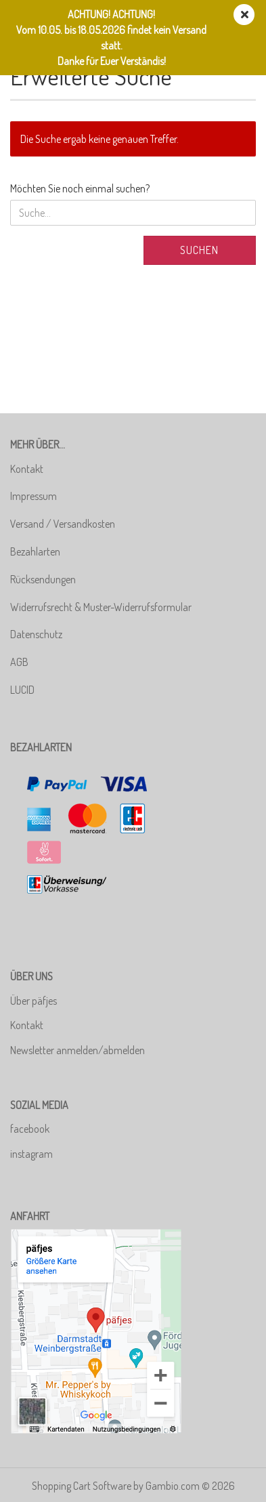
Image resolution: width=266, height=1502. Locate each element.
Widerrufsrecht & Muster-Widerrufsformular (101, 607)
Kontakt (26, 469)
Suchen (199, 250)
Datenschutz (36, 634)
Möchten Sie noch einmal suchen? (80, 188)
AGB (19, 662)
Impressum (33, 496)
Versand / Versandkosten (62, 523)
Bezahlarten (35, 551)
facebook (29, 1128)
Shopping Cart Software (81, 1486)
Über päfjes (33, 1000)
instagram (31, 1154)
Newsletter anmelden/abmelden (77, 1050)
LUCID (22, 689)
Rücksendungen (43, 579)
